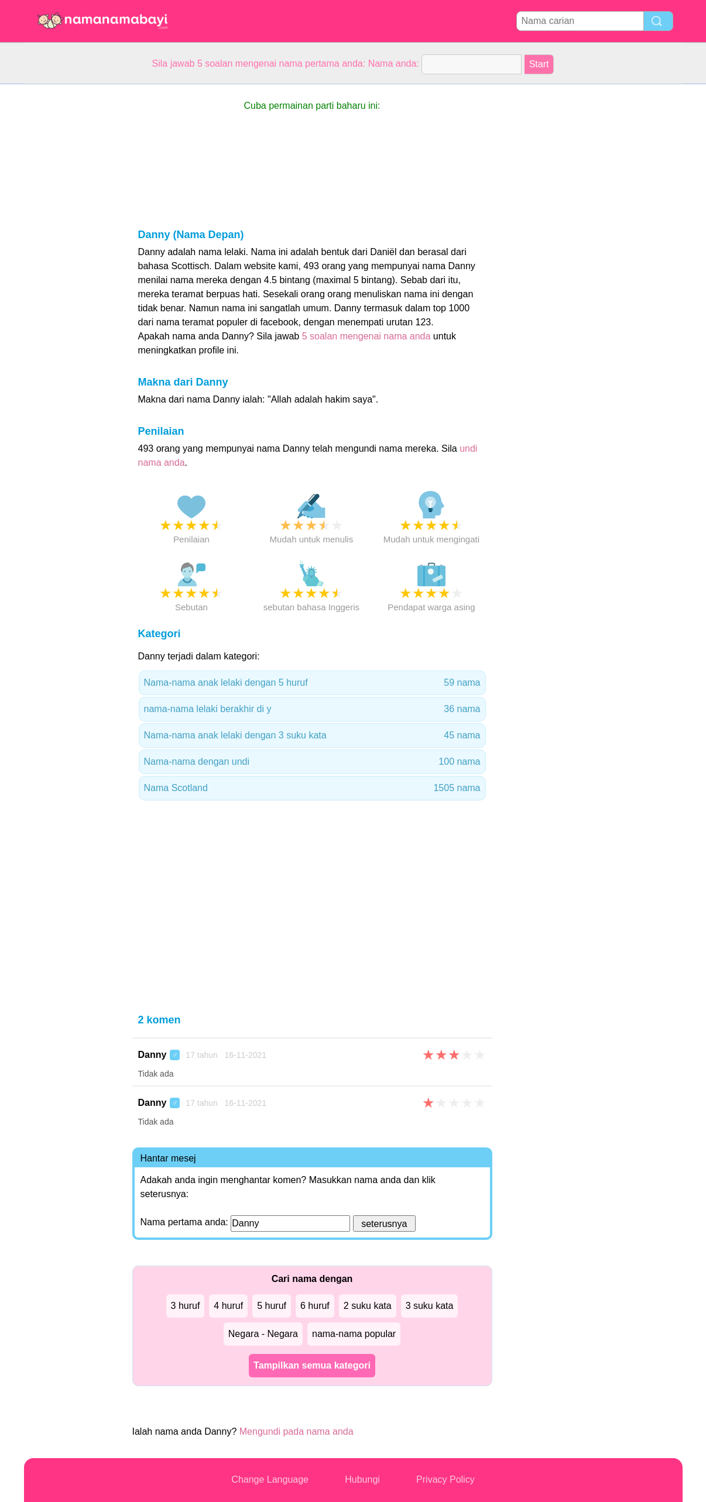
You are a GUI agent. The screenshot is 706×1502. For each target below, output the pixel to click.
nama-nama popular (354, 1334)
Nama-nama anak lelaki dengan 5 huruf (312, 683)
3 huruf (185, 1306)
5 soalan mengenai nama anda (366, 336)
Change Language (270, 1479)
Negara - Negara (263, 1334)
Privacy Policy (445, 1479)
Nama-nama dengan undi (312, 762)
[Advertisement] (71, 259)
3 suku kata (430, 1306)
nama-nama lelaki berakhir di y (312, 709)
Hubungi (362, 1479)
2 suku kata (368, 1306)
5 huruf (271, 1306)
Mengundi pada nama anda (296, 1431)
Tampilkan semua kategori (312, 1365)
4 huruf (228, 1306)
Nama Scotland (312, 788)
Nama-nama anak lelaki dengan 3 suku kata (312, 735)
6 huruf (315, 1306)
